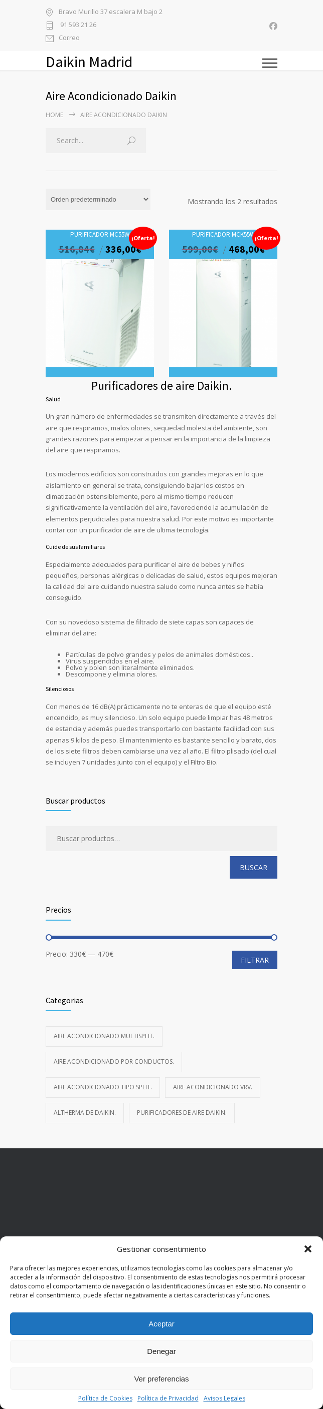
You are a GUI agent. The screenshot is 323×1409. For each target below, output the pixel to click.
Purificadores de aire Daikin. (182, 1112)
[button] (308, 1249)
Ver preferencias (161, 1378)
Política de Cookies (105, 1398)
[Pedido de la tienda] (98, 199)
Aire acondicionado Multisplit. (104, 1036)
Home (54, 115)
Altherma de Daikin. (85, 1112)
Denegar (161, 1351)
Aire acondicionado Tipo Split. (103, 1087)
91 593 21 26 (77, 25)
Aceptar (161, 1323)
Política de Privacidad (168, 1398)
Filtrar (255, 960)
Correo (69, 38)
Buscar (253, 867)
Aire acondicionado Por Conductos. (114, 1061)
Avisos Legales (224, 1398)
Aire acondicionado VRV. (212, 1087)
